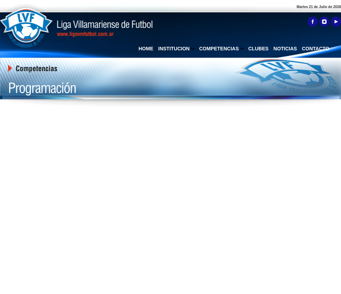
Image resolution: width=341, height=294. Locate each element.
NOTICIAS (285, 48)
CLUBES (258, 48)
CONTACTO (315, 48)
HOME (146, 48)
